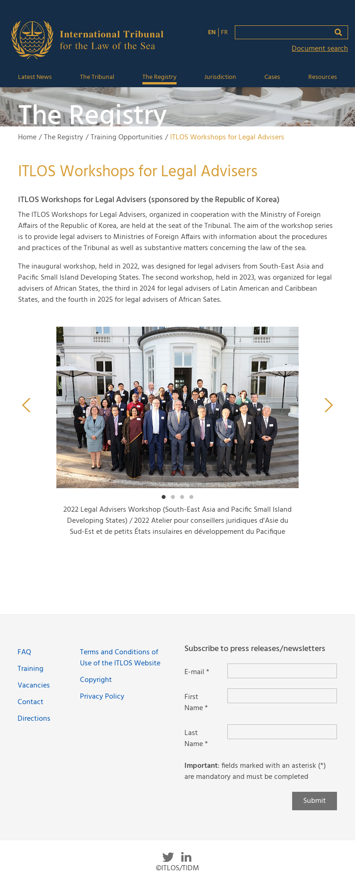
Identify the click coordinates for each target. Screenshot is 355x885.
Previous (26, 405)
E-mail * (196, 672)
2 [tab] (173, 497)
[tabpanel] (177, 436)
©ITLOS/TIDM (177, 868)
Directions (34, 719)
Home (27, 138)
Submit (314, 801)
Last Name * (196, 738)
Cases (272, 77)
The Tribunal (97, 77)
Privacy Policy (102, 697)
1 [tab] (163, 497)
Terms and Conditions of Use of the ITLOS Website (120, 658)
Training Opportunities (127, 138)
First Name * (196, 702)
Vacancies (34, 686)
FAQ (24, 652)
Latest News (35, 77)
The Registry (159, 77)
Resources (322, 77)
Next (329, 405)
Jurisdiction (220, 77)
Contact (30, 702)
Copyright (96, 680)
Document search (320, 48)
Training (30, 669)
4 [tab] (191, 497)
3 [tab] (182, 497)
